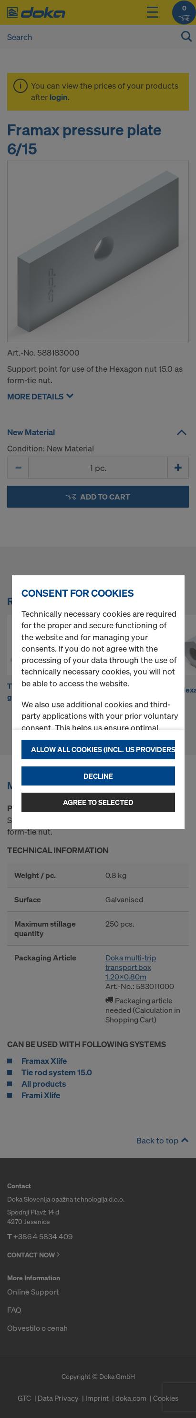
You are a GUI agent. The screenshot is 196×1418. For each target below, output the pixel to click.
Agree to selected (98, 802)
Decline (98, 776)
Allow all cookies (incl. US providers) (103, 749)
